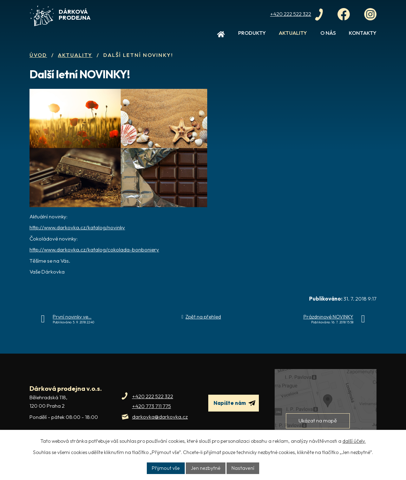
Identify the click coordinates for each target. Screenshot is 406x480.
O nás (328, 32)
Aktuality (293, 32)
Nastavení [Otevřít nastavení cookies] (242, 468)
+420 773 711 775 (151, 406)
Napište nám (234, 403)
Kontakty (362, 32)
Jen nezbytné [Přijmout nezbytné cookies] (205, 468)
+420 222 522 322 (152, 396)
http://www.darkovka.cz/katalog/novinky (77, 227)
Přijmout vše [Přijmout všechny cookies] (167, 468)
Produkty (252, 32)
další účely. (354, 441)
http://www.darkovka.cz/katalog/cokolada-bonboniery (94, 249)
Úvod (221, 35)
